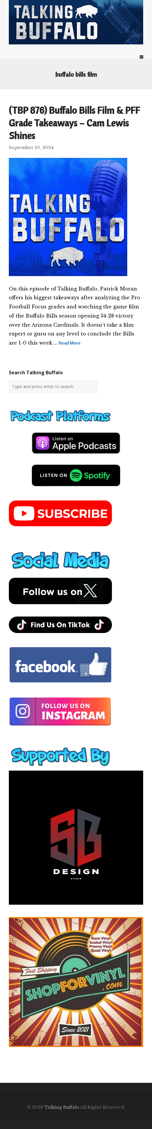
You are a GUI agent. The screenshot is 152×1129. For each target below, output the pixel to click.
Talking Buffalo (61, 1107)
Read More (69, 343)
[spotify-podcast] (76, 488)
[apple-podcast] (76, 456)
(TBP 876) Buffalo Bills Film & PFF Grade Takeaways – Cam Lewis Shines (74, 122)
